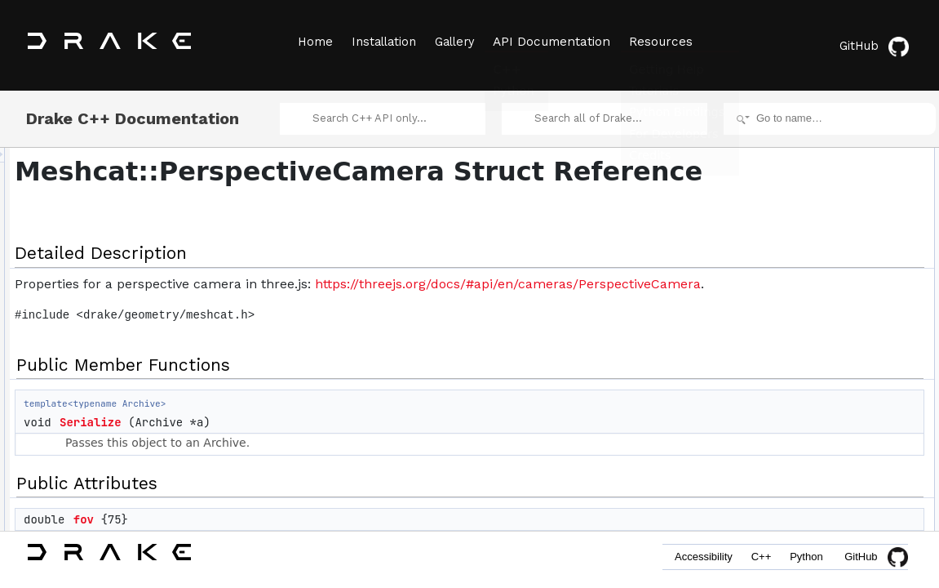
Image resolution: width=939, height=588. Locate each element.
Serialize (295, 459)
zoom (782, 295)
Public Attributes (792, 206)
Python (803, 561)
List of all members (798, 457)
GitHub (877, 43)
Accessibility (689, 561)
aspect (784, 241)
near (780, 259)
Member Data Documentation (821, 349)
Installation (385, 41)
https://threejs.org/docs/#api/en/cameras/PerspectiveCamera (412, 321)
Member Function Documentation (829, 313)
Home (314, 41)
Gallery (459, 41)
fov (776, 223)
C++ (752, 561)
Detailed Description (800, 152)
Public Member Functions (812, 170)
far (776, 277)
